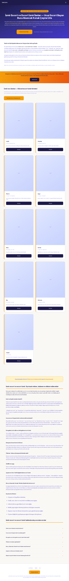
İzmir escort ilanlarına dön (34, 379)
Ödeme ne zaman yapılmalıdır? (13, 541)
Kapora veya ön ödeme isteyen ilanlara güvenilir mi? (18, 555)
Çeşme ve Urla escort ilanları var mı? (14, 551)
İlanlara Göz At (34, 572)
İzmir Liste (4, 2)
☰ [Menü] (65, 2)
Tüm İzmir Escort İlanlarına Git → (13, 98)
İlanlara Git (34, 79)
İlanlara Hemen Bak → (24, 31)
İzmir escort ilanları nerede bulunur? (14, 528)
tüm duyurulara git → (49, 379)
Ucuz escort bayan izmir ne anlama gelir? (15, 532)
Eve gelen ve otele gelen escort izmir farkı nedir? (17, 537)
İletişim (18, 149)
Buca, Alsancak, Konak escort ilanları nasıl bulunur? (18, 546)
